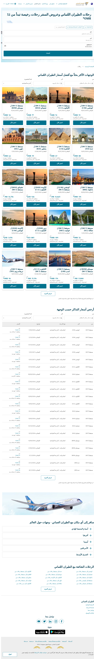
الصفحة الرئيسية (88, 66)
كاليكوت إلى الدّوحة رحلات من (52, 577)
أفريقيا (86, 535)
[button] (73, 27)
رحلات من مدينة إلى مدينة (53, 641)
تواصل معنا (90, 610)
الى (90, 38)
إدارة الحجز (36, 4)
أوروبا (86, 542)
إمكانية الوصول (89, 613)
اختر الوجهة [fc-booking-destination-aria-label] (88, 40)
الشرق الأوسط (83, 555)
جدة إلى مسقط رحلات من (53, 571)
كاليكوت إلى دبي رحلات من (22, 583)
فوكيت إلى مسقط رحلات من (22, 580)
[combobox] (77, 83)
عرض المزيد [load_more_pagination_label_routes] (47, 589)
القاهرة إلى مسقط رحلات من (22, 574)
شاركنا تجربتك (89, 607)
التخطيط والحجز (60, 3)
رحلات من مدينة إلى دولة (40, 641)
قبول (8, 654)
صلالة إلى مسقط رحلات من (53, 583)
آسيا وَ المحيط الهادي (81, 529)
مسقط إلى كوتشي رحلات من (83, 580)
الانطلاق (88, 45)
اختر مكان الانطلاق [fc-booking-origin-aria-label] (86, 34)
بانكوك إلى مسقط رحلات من (83, 577)
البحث (47, 53)
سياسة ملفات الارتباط (39, 652)
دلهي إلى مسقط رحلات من (53, 580)
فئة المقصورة (27, 79)
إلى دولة (69, 641)
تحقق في (50, 4)
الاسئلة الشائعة (89, 605)
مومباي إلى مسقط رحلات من (53, 574)
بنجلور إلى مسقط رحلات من (22, 577)
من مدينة (30, 641)
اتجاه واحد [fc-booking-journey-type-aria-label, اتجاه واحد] (88, 27)
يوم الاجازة (44, 4)
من (90, 32)
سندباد (19, 4)
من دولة (25, 641)
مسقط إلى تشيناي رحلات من (83, 583)
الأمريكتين (85, 548)
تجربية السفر (26, 3)
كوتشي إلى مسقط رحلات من (83, 571)
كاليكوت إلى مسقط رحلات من (22, 571)
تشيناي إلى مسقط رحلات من (83, 574)
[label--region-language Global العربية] (9, 3)
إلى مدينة (63, 641)
